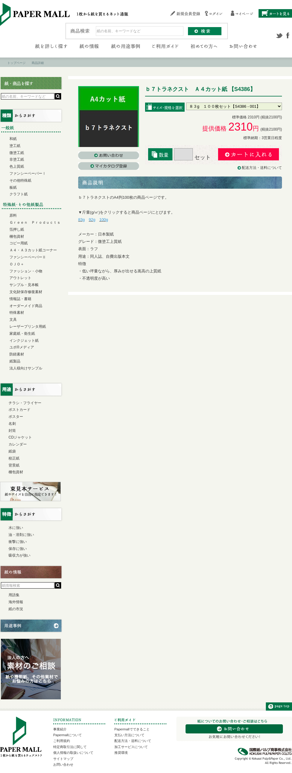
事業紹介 (60, 729)
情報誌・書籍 (20, 299)
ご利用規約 (61, 741)
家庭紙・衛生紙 (22, 333)
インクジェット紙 (24, 340)
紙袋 (12, 451)
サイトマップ (63, 759)
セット (192, 157)
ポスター (16, 416)
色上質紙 (16, 166)
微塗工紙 (16, 153)
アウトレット (20, 278)
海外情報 (16, 602)
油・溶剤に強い (21, 535)
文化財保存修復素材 (25, 292)
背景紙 (14, 465)
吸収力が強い (19, 555)
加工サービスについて (131, 747)
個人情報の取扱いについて (73, 752)
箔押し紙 (16, 229)
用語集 (14, 595)
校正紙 (14, 458)
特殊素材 (16, 312)
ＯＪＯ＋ (16, 264)
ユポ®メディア (21, 347)
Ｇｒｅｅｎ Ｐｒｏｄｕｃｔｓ (35, 222)
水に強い (16, 528)
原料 (13, 215)
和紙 (13, 139)
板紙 (13, 187)
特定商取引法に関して (70, 747)
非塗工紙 (16, 159)
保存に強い (18, 549)
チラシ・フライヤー (25, 403)
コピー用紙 (18, 243)
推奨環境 (121, 752)
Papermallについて (67, 735)
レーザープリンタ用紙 (27, 326)
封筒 (12, 430)
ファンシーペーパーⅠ (27, 173)
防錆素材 (16, 354)
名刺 (12, 423)
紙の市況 (16, 609)
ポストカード (19, 409)
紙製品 (14, 361)
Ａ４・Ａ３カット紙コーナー (33, 250)
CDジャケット (20, 437)
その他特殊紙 (20, 180)
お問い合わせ (63, 764)
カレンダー (18, 444)
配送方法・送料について (262, 168)
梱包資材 (16, 236)
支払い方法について (129, 735)
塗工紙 (14, 146)
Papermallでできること (132, 729)
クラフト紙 (18, 194)
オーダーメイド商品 (25, 306)
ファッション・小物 (25, 271)
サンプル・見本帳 (24, 285)
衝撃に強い (18, 542)
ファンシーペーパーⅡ (27, 257)
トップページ (16, 63)
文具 (13, 319)
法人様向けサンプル (25, 368)
